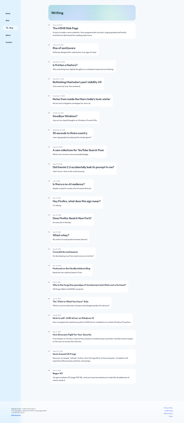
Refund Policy (168, 413)
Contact (9, 42)
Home (8, 13)
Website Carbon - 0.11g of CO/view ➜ (23, 409)
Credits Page (169, 411)
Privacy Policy (168, 408)
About (8, 35)
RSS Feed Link (16, 415)
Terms (171, 416)
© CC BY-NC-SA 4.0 (17, 412)
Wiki (7, 20)
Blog (9, 27)
